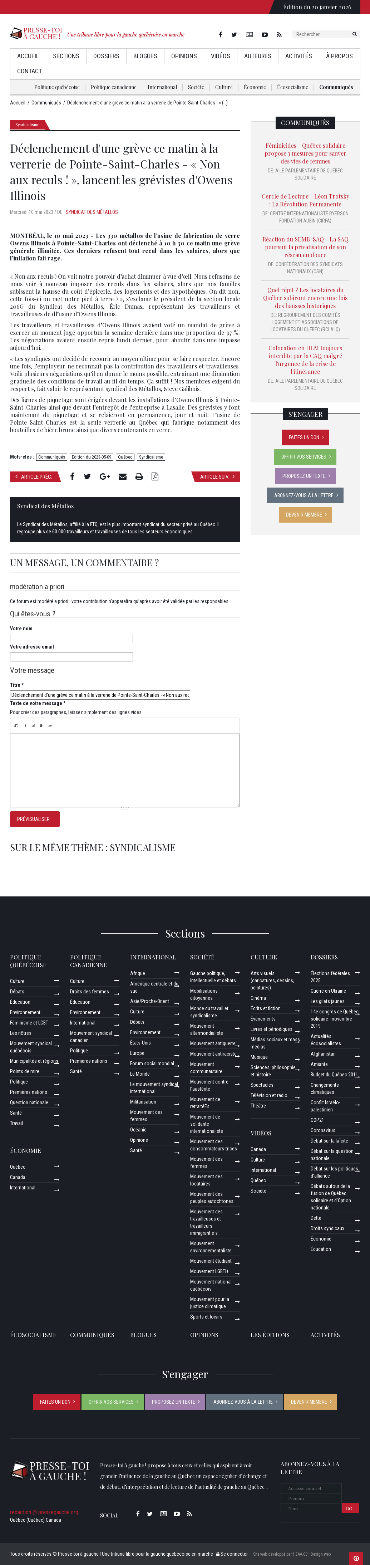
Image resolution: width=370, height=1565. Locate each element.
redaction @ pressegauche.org (44, 1512)
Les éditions (270, 1335)
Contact (29, 71)
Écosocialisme (292, 87)
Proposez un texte (304, 476)
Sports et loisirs (206, 1317)
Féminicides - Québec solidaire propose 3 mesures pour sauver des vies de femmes (305, 153)
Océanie (138, 1130)
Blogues (145, 56)
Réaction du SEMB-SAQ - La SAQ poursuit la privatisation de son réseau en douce (305, 247)
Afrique (137, 973)
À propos (339, 56)
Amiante (319, 1064)
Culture (224, 87)
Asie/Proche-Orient (149, 1001)
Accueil (28, 56)
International (162, 87)
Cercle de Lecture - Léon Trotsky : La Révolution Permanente (305, 200)
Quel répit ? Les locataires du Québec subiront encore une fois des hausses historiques (305, 297)
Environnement (25, 1012)
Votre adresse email (32, 647)
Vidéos (220, 56)
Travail (16, 1123)
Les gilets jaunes (328, 1001)
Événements (263, 1019)
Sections (66, 56)
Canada (17, 1177)
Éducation (20, 1002)
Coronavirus (323, 1130)
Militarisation (143, 1102)
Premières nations (28, 1092)
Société (196, 87)
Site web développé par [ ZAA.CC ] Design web (292, 1554)
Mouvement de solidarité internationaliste (206, 1124)
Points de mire (24, 1071)
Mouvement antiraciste (213, 1054)
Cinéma (258, 998)
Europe (137, 1053)
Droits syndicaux (327, 1228)
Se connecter (232, 1554)
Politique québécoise (57, 87)
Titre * (17, 685)
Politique (19, 1082)
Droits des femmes (89, 991)
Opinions (184, 56)
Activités (298, 56)
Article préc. (33, 476)
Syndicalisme (27, 124)
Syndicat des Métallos (92, 212)
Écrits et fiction (266, 1008)
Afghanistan (323, 1054)
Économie (255, 87)
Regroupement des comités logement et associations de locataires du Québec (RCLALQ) (305, 322)
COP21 (317, 1120)
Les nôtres (20, 1033)
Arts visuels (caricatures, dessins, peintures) (272, 980)
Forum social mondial (152, 1063)
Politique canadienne (114, 87)
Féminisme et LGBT (29, 1023)
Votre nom (21, 628)
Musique (259, 1057)
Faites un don (304, 437)
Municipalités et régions (34, 1061)
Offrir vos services (303, 457)
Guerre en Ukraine (328, 991)
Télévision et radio (269, 1095)
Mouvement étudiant (211, 1261)
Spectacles (262, 1085)
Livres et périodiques (271, 1029)
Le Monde (140, 1074)
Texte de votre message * (37, 703)
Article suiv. (217, 476)
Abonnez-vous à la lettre (304, 495)
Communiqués (336, 87)
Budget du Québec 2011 (334, 1074)
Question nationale (29, 1102)
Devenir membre (304, 515)
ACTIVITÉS (325, 1335)
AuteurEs (257, 56)
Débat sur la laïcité (329, 1141)
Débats (17, 991)
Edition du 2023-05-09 (91, 457)
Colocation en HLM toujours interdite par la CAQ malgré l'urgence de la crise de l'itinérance (305, 359)
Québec (125, 457)
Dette (316, 1218)
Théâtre (258, 1106)
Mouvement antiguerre (213, 1043)
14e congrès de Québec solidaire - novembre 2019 (335, 1019)
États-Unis (140, 1043)
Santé (16, 1113)
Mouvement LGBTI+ (209, 1271)
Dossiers (106, 56)
